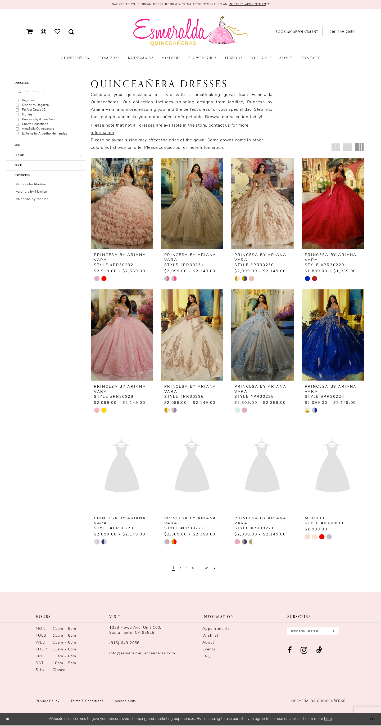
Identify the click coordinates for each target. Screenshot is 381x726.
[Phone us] (341, 32)
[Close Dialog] (8, 719)
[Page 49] (209, 569)
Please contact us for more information (183, 148)
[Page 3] (185, 569)
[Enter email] (313, 632)
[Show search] (71, 32)
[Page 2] (178, 569)
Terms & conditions (87, 702)
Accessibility (125, 702)
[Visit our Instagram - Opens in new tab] (304, 652)
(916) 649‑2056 (124, 644)
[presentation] (122, 204)
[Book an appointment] (296, 32)
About (208, 643)
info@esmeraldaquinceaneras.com (142, 654)
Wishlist (210, 637)
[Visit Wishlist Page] (58, 32)
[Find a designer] (35, 94)
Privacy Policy (48, 702)
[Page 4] (192, 569)
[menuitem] (29, 32)
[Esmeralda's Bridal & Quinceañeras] (190, 32)
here (328, 720)
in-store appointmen (256, 4)
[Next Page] (218, 569)
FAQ (206, 657)
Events (209, 650)
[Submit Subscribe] (333, 632)
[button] (29, 32)
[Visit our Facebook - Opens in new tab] (289, 652)
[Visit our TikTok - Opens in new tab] (319, 652)
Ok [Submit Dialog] (372, 719)
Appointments (216, 630)
